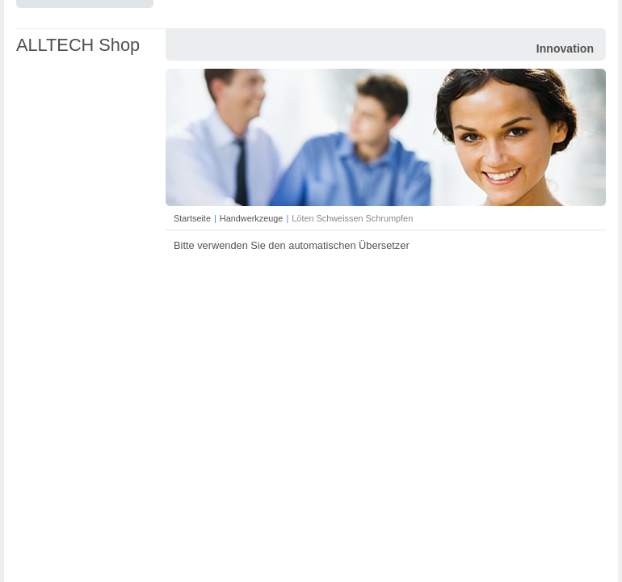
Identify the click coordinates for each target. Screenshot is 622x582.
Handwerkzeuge (252, 218)
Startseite (192, 218)
